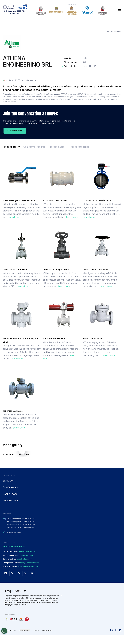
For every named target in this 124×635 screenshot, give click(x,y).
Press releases (56, 146)
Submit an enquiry (14, 546)
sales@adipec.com (24, 559)
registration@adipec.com (28, 566)
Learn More (13, 217)
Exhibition (8, 480)
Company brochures (34, 146)
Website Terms (47, 630)
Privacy (36, 630)
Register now (10, 500)
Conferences (10, 487)
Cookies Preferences (9, 630)
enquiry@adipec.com (27, 551)
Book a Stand (10, 494)
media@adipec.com (25, 555)
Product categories (78, 146)
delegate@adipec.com (29, 562)
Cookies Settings (25, 630)
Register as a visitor (15, 131)
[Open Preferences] (4, 631)
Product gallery (11, 146)
